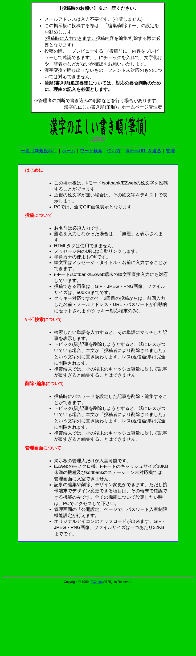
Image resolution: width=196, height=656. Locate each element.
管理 (170, 150)
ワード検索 (91, 150)
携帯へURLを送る (143, 150)
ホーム (68, 150)
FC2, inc (97, 582)
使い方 (114, 150)
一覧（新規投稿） (39, 150)
